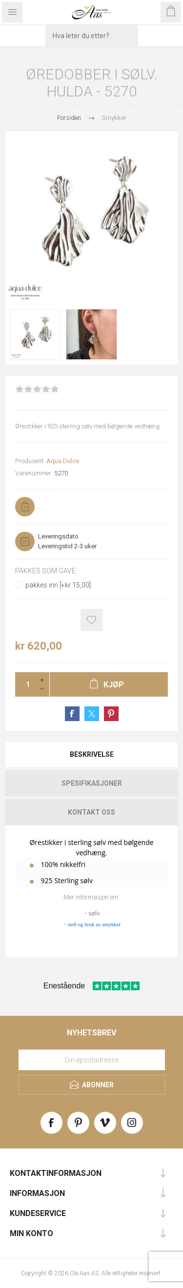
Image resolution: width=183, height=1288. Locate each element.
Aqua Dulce (62, 461)
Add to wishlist (91, 620)
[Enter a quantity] (25, 684)
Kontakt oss (91, 812)
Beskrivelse (92, 754)
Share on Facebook (72, 713)
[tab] (91, 754)
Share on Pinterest (111, 713)
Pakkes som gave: (46, 571)
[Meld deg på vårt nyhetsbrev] (92, 1060)
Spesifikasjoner (91, 783)
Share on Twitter (91, 713)
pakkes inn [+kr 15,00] (58, 585)
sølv (94, 913)
